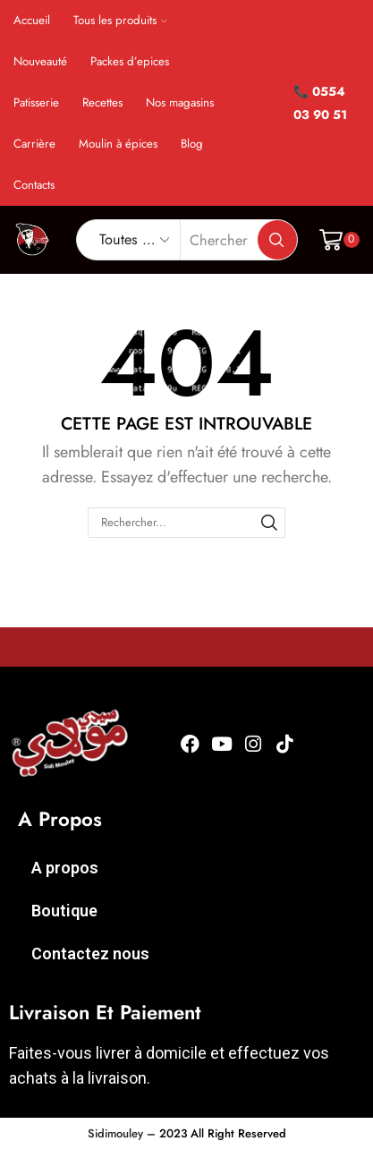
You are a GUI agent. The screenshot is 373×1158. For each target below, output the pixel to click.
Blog (192, 143)
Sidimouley (115, 1133)
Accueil (31, 20)
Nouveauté (40, 61)
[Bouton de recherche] (277, 240)
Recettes (102, 102)
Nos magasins (180, 102)
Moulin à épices (118, 143)
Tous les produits (120, 20)
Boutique (64, 910)
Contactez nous (90, 953)
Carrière (34, 143)
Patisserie (36, 102)
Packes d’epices (129, 61)
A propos (64, 867)
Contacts (34, 184)
